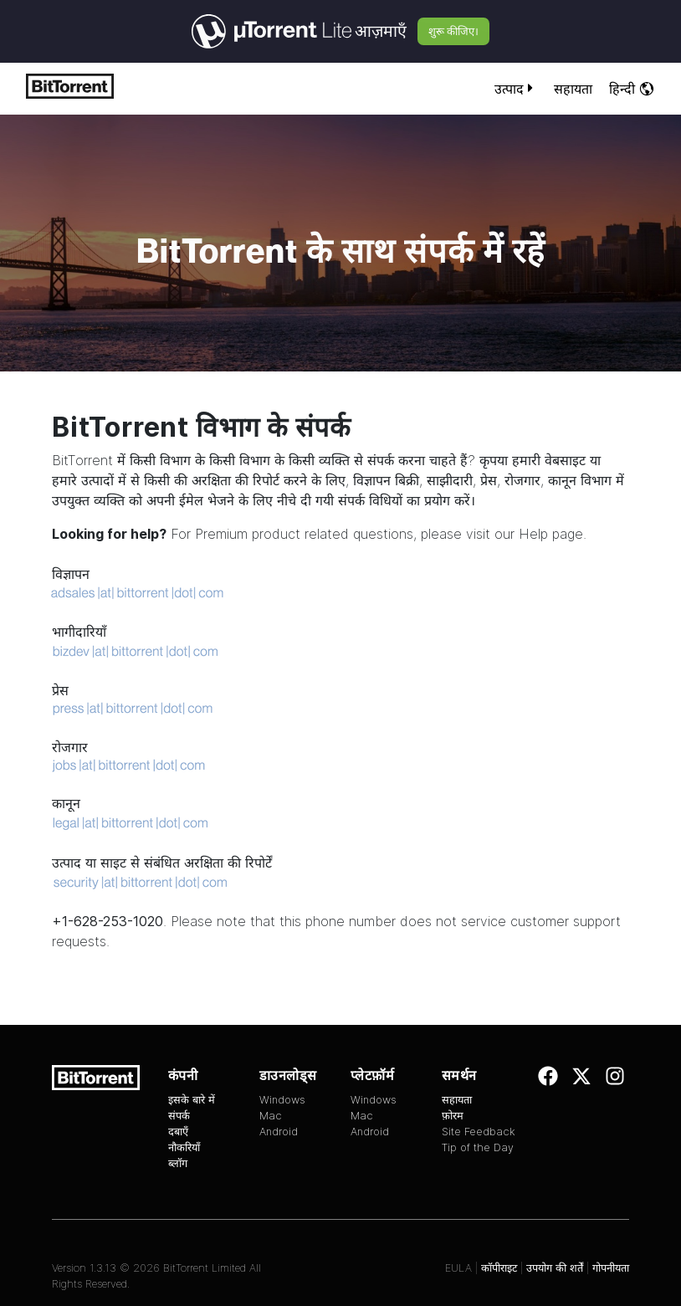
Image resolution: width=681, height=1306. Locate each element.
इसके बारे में (191, 1099)
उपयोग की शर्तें (554, 1268)
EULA (458, 1268)
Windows (282, 1099)
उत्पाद (515, 88)
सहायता (573, 88)
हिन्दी (632, 88)
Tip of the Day (478, 1147)
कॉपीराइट (499, 1268)
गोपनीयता (610, 1268)
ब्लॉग (177, 1163)
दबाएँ (178, 1131)
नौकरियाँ (184, 1147)
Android (278, 1131)
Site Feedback (478, 1131)
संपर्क (179, 1115)
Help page (551, 533)
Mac (270, 1115)
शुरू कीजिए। (453, 31)
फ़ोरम (452, 1115)
